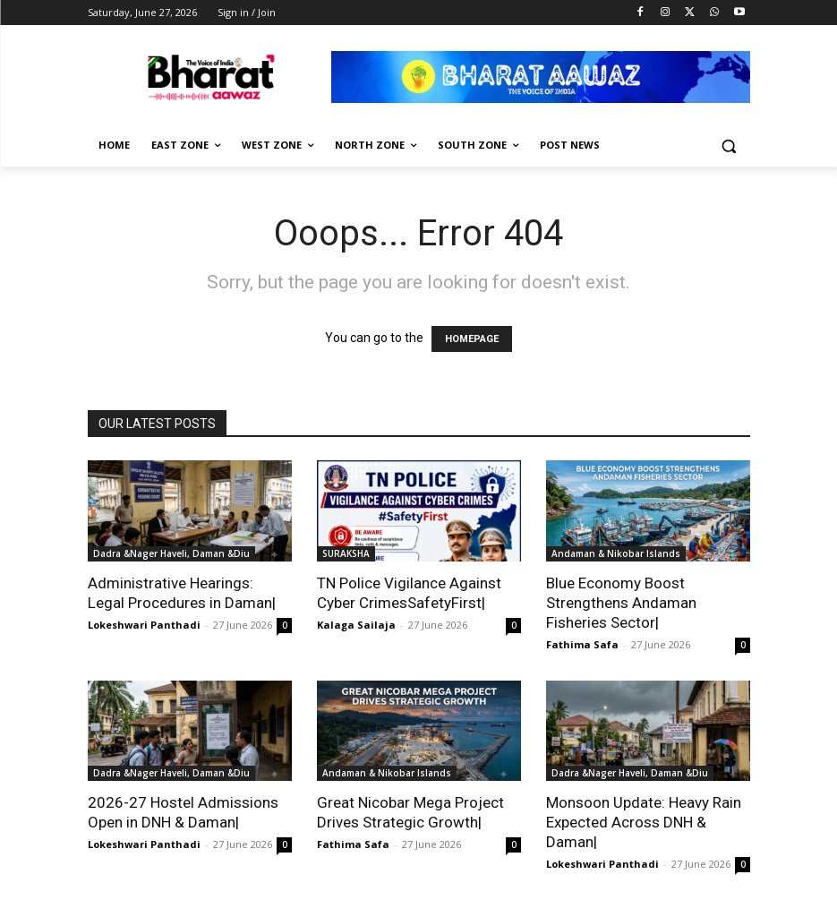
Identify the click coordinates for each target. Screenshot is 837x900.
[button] (729, 145)
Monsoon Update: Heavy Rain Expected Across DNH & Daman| (643, 822)
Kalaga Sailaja (356, 624)
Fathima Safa (582, 644)
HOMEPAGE (472, 339)
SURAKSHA (346, 553)
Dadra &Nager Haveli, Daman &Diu (171, 553)
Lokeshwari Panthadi (144, 624)
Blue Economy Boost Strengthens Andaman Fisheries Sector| (621, 602)
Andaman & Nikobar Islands (615, 553)
